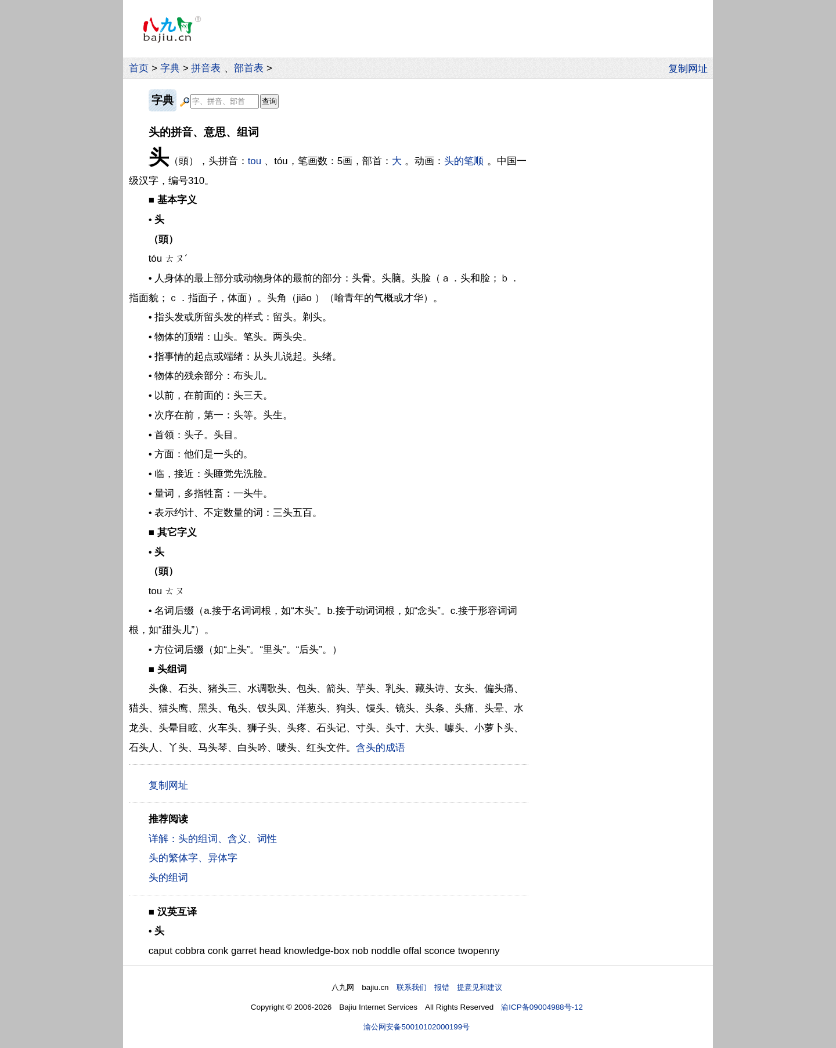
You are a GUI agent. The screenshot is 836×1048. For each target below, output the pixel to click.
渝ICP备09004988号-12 (542, 1007)
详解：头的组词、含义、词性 (213, 838)
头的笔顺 (464, 161)
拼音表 (206, 68)
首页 (139, 68)
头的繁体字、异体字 (193, 857)
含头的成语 (380, 747)
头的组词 (168, 877)
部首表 (249, 68)
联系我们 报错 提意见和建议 (449, 987)
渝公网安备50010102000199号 (416, 1026)
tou (254, 161)
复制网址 (691, 68)
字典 (170, 68)
